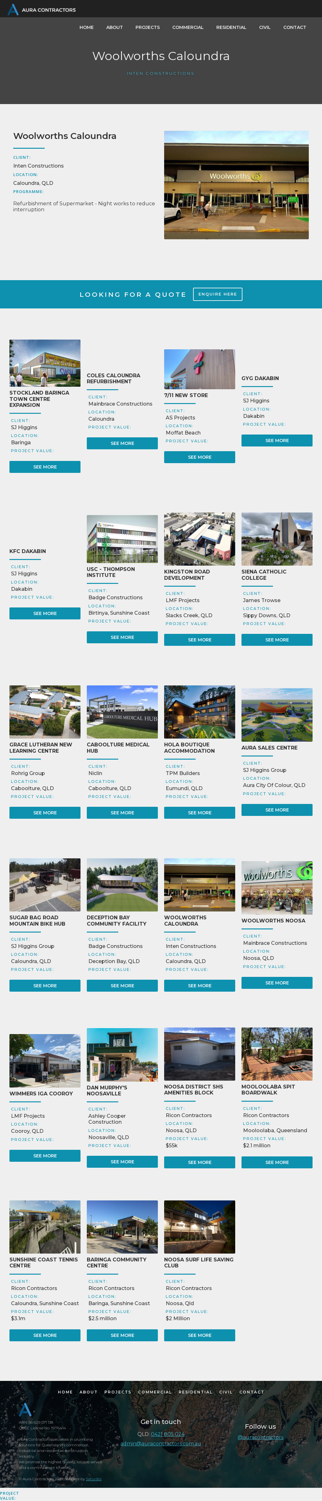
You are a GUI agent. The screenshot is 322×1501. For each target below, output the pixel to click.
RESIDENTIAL (231, 27)
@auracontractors (260, 1437)
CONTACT (294, 27)
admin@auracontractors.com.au (160, 1444)
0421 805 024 (168, 1434)
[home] (40, 9)
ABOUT (114, 27)
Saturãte (94, 1478)
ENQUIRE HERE (217, 293)
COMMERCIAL (188, 27)
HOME (87, 27)
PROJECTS (148, 27)
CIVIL (265, 27)
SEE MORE (45, 467)
